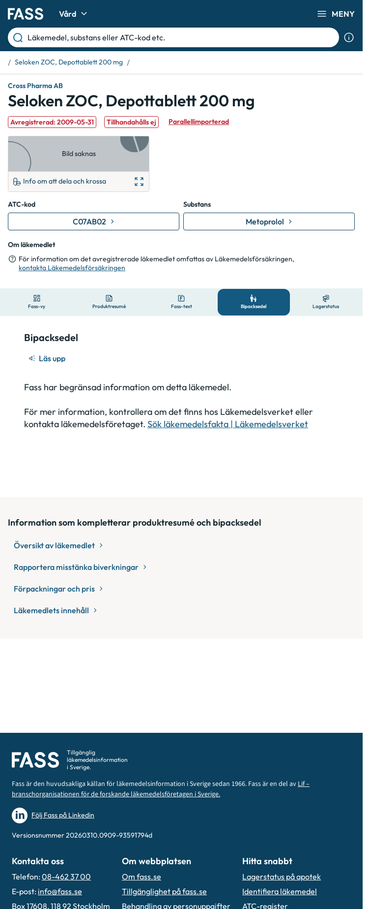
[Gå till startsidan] (25, 14)
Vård (74, 14)
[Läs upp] (47, 358)
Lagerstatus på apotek (281, 876)
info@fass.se (60, 891)
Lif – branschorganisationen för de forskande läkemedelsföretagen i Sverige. (161, 789)
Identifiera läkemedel (279, 891)
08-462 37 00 (66, 876)
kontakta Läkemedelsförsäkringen (72, 267)
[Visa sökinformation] (349, 37)
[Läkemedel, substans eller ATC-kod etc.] (181, 37)
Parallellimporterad (199, 121)
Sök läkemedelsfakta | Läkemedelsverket (227, 424)
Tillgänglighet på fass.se (164, 891)
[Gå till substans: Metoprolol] (269, 221)
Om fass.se (141, 876)
